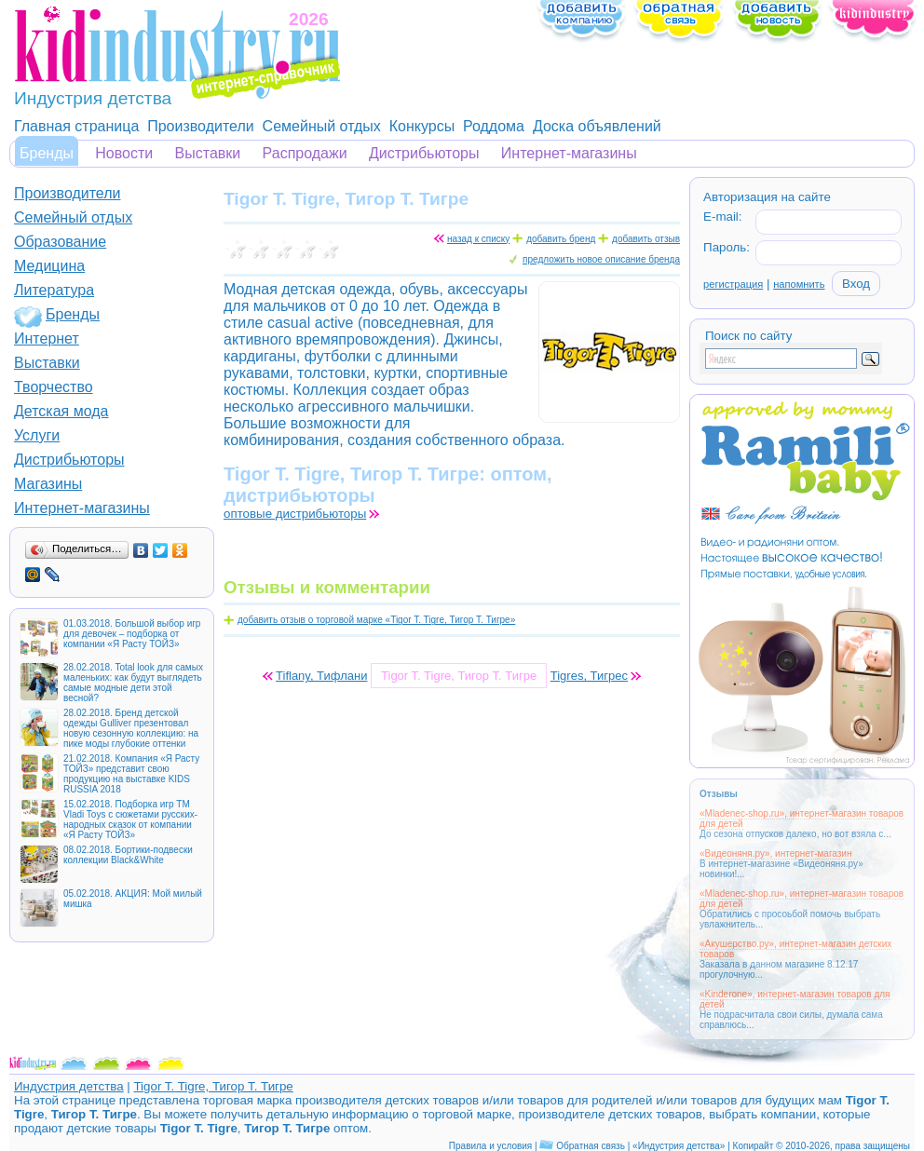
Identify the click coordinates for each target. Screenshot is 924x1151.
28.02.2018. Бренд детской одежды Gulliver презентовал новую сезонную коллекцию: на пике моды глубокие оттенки (130, 728)
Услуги (37, 435)
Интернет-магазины (569, 153)
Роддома (493, 126)
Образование (60, 242)
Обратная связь (590, 1146)
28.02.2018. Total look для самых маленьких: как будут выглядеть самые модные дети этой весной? (133, 682)
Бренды (47, 153)
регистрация (733, 284)
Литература (54, 290)
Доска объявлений (597, 126)
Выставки (208, 153)
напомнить (798, 284)
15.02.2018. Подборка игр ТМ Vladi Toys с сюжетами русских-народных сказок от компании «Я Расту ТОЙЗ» (130, 819)
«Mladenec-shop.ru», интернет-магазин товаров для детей (802, 818)
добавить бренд (560, 239)
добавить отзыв (646, 239)
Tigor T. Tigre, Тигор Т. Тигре (212, 1086)
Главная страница (76, 126)
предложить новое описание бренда (601, 259)
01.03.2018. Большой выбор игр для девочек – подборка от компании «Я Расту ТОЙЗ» (131, 633)
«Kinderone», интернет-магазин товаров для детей (795, 999)
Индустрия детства (69, 1086)
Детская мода (61, 411)
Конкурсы (422, 126)
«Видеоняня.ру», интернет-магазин (775, 853)
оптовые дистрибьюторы (295, 514)
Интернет (46, 338)
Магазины (48, 484)
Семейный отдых (322, 126)
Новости (124, 153)
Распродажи (305, 153)
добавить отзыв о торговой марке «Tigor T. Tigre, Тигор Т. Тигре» (376, 620)
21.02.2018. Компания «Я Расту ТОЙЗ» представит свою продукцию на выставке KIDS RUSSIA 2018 (131, 773)
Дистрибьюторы (424, 153)
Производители (200, 126)
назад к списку (478, 239)
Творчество (53, 387)
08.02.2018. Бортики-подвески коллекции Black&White (128, 855)
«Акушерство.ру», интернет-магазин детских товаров (795, 949)
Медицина (49, 266)
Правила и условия (490, 1146)
